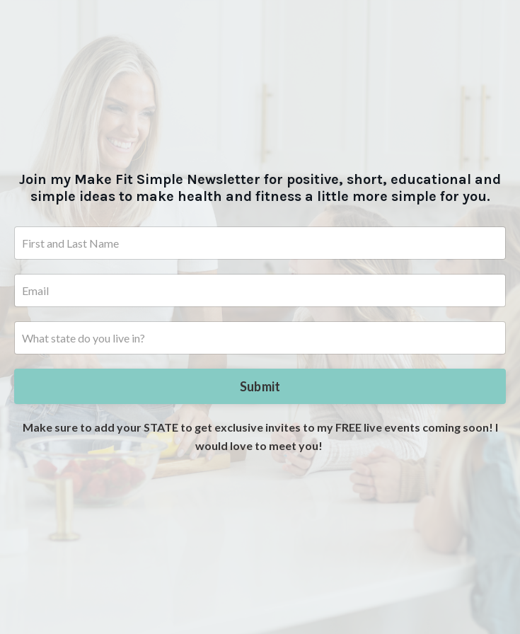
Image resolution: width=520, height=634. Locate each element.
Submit (260, 386)
